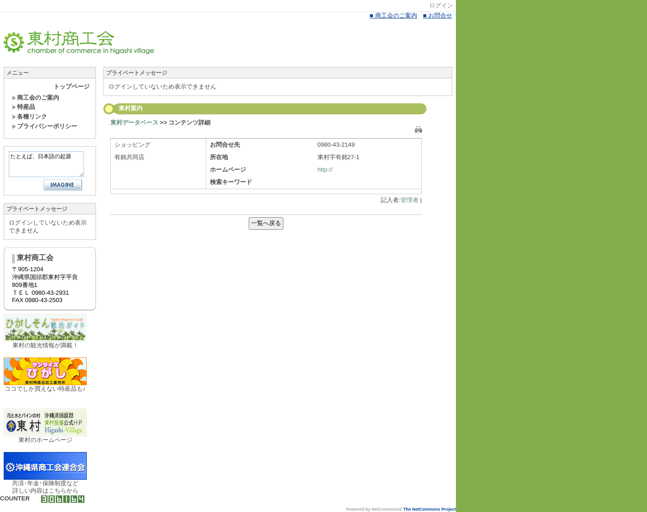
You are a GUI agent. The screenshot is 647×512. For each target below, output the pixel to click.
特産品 (23, 106)
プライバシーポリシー (44, 126)
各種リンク (29, 116)
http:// (325, 169)
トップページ (72, 86)
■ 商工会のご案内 (393, 15)
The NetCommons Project (429, 509)
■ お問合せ (437, 15)
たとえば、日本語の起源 (46, 164)
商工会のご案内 (35, 97)
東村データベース (134, 122)
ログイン (441, 5)
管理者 (410, 199)
